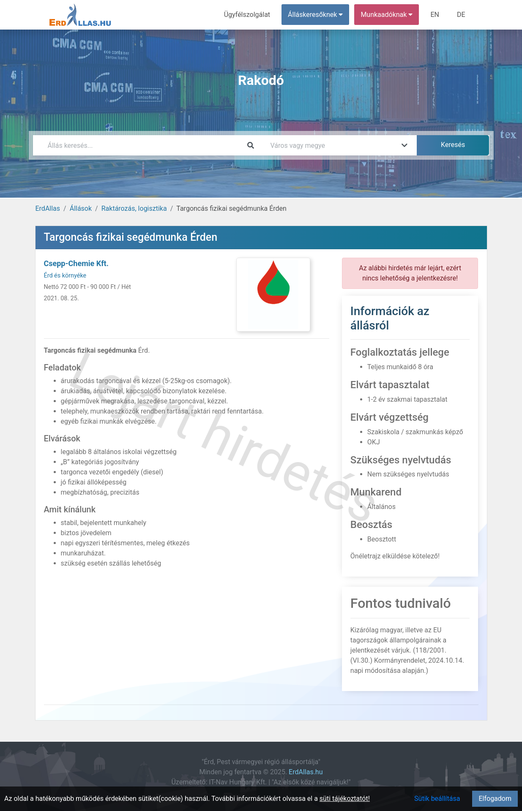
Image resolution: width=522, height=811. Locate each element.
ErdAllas (48, 208)
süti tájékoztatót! (345, 799)
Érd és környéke (65, 275)
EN (434, 15)
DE (461, 15)
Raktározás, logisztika (134, 208)
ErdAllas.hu (305, 772)
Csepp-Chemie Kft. (76, 263)
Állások (81, 208)
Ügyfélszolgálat (247, 15)
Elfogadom (494, 799)
